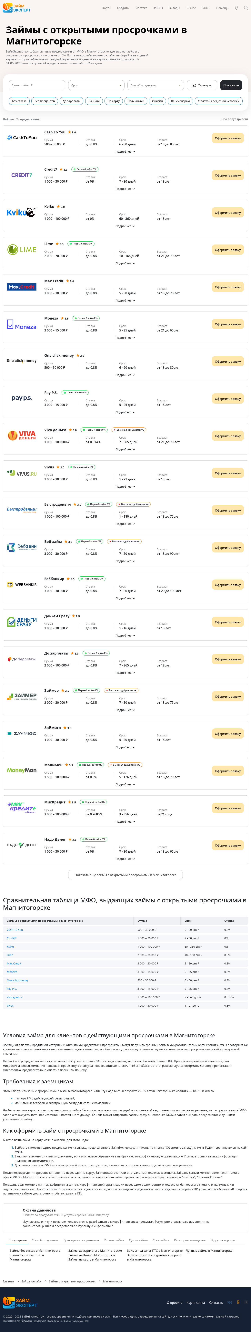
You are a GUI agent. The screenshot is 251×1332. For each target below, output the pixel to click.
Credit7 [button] (11, 938)
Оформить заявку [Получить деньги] (228, 138)
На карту (113, 101)
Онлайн (157, 101)
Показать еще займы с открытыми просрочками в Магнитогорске (125, 875)
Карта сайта (195, 1302)
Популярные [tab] (17, 1240)
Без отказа (19, 101)
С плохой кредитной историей (218, 101)
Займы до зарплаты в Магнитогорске (95, 1250)
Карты (106, 8)
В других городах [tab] (223, 1240)
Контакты (216, 1302)
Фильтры (202, 85)
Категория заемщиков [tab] (190, 1240)
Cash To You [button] (15, 930)
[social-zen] (246, 1302)
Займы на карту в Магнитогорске (92, 1259)
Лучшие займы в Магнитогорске (209, 1250)
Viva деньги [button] (14, 997)
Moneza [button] (12, 972)
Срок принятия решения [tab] (81, 1240)
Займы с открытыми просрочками (72, 1281)
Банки (206, 8)
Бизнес (191, 8)
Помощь (222, 8)
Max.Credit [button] (14, 963)
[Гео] (236, 8)
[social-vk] (229, 1302)
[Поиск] (246, 8)
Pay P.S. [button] (12, 989)
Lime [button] (10, 955)
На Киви (93, 101)
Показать (231, 85)
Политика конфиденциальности (24, 1320)
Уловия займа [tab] (114, 1240)
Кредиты (123, 8)
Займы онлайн (31, 1281)
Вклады (174, 8)
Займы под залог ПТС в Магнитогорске (155, 1250)
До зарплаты (71, 101)
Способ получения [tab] (45, 1240)
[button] (125, 151)
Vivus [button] (10, 1005)
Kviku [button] (10, 946)
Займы (158, 8)
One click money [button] (17, 980)
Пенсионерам (180, 101)
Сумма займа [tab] (138, 1240)
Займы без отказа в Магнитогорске (35, 1250)
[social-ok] (238, 1302)
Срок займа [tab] (161, 1240)
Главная (8, 1281)
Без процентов (45, 101)
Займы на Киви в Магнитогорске (92, 1255)
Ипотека (141, 8)
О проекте (175, 1302)
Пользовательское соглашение (67, 1320)
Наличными (135, 101)
